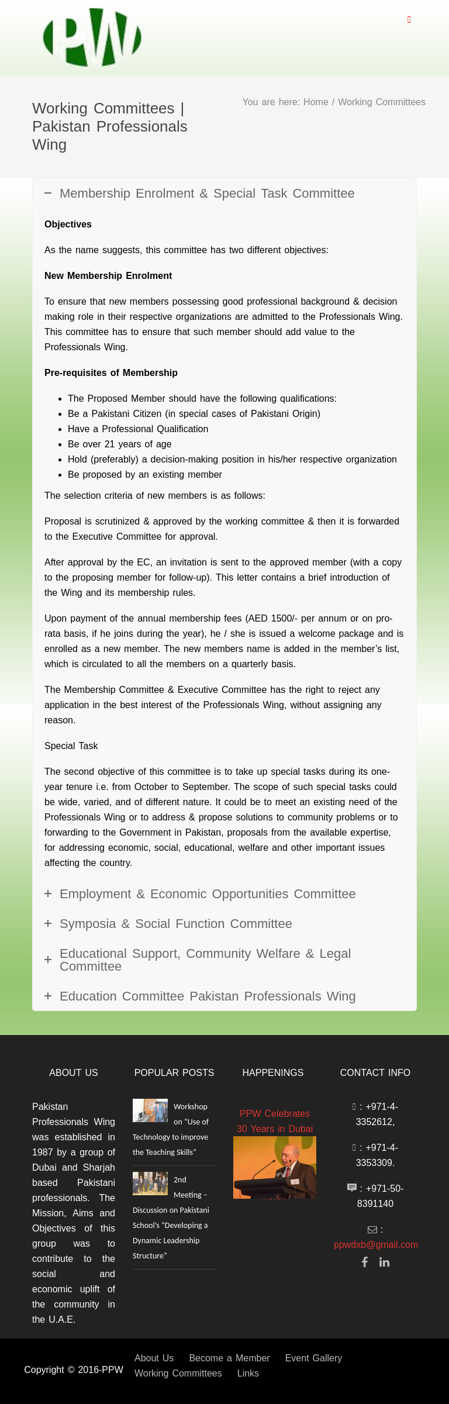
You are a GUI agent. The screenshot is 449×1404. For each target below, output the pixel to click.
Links (248, 1373)
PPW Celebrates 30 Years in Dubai (275, 1121)
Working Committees (178, 1373)
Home (316, 101)
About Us (154, 1357)
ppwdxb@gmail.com (376, 1244)
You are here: (273, 101)
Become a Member (229, 1357)
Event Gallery (314, 1357)
